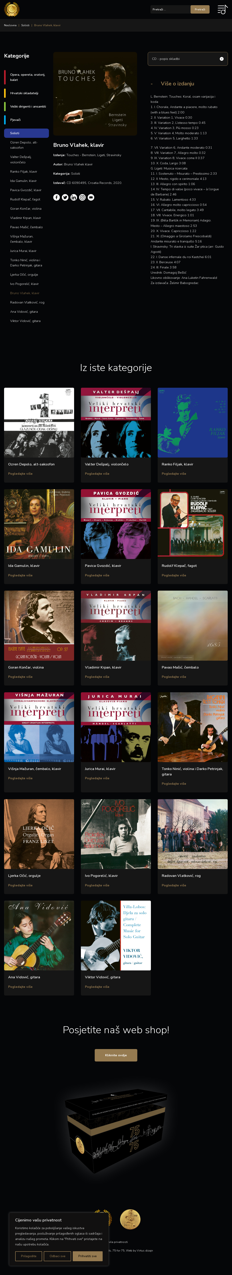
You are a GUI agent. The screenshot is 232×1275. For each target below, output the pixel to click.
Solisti (25, 25)
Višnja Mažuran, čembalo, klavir (21, 239)
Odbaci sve (57, 1256)
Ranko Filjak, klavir (23, 171)
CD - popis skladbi (166, 58)
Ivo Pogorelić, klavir (24, 284)
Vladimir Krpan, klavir (25, 218)
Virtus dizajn (145, 1252)
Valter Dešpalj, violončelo (20, 159)
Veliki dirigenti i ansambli (28, 106)
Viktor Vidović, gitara (25, 321)
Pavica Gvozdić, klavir (25, 190)
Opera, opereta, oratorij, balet (27, 77)
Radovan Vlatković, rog (27, 302)
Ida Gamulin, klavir (23, 180)
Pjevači (15, 119)
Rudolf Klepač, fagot (25, 199)
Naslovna (10, 25)
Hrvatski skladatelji (24, 93)
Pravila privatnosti (116, 1244)
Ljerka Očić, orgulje (24, 274)
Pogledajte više (20, 473)
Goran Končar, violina (25, 208)
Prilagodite (28, 1256)
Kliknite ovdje (116, 1056)
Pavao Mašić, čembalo (26, 227)
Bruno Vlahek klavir (78, 164)
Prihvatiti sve (88, 1256)
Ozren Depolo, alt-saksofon (24, 145)
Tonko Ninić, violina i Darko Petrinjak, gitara (26, 263)
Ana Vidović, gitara (24, 311)
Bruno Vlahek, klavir (24, 293)
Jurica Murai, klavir (23, 251)
